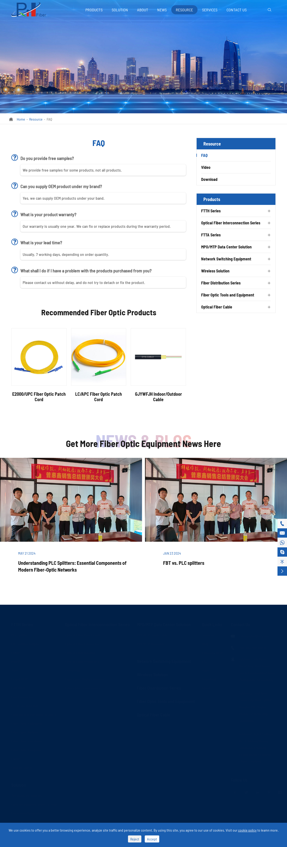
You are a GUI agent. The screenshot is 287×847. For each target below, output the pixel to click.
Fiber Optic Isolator (25, 732)
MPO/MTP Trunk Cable (152, 634)
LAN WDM (18, 687)
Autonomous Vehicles (26, 795)
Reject (134, 839)
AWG (14, 670)
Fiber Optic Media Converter (85, 679)
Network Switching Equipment (226, 258)
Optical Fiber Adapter (80, 652)
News (162, 9)
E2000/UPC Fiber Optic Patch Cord (39, 396)
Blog (205, 643)
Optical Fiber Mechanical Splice (33, 714)
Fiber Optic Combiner (26, 749)
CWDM (15, 652)
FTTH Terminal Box (24, 705)
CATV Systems (21, 821)
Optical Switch (21, 767)
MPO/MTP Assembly (151, 643)
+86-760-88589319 (252, 647)
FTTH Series (211, 210)
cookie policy (247, 830)
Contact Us (237, 9)
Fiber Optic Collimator (26, 723)
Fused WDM (19, 679)
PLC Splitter (19, 634)
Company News (213, 652)
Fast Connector (22, 696)
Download (209, 179)
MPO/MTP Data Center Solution (226, 246)
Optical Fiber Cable (216, 306)
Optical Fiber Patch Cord (82, 634)
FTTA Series (211, 234)
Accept (152, 839)
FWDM (15, 758)
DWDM (15, 661)
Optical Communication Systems (34, 804)
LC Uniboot (73, 670)
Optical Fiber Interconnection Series (230, 222)
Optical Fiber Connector (82, 643)
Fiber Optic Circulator (26, 740)
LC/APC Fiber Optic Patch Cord (98, 396)
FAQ (49, 119)
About (142, 9)
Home (21, 119)
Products (94, 9)
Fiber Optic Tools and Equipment (227, 294)
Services (209, 9)
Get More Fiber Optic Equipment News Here (143, 443)
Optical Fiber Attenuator (82, 661)
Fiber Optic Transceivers (82, 687)
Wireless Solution (215, 270)
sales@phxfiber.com (254, 635)
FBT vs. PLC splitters (183, 563)
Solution (120, 9)
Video (205, 167)
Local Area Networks (26, 813)
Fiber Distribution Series (221, 282)
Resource (184, 9)
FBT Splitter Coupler (25, 643)
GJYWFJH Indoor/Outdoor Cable (158, 396)
